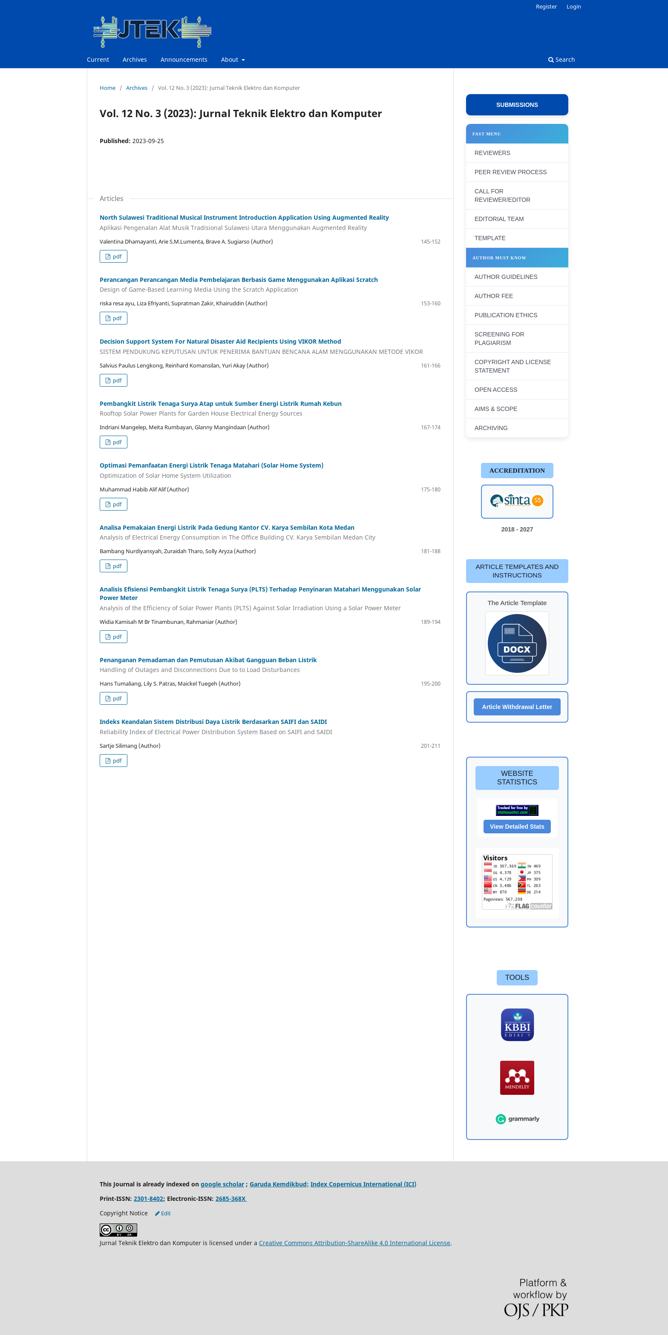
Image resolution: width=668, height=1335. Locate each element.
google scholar (222, 1184)
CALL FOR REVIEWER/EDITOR (502, 195)
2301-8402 (148, 1198)
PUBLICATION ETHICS (506, 315)
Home (107, 88)
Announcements (184, 59)
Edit (163, 1213)
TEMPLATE (490, 238)
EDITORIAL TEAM (499, 218)
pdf (116, 256)
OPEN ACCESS (496, 389)
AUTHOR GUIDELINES (506, 276)
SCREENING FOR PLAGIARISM (499, 338)
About (230, 59)
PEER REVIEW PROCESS (511, 172)
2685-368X (231, 1198)
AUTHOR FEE (494, 296)
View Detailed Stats (517, 826)
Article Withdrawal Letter (517, 706)
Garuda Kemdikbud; (279, 1184)
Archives (135, 59)
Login (574, 6)
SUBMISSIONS (517, 104)
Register (546, 6)
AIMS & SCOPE (496, 408)
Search (561, 59)
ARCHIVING (491, 428)
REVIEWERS (492, 152)
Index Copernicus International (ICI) (363, 1184)
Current (98, 59)
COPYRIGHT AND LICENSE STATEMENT (513, 366)
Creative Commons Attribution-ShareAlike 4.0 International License (354, 1243)
